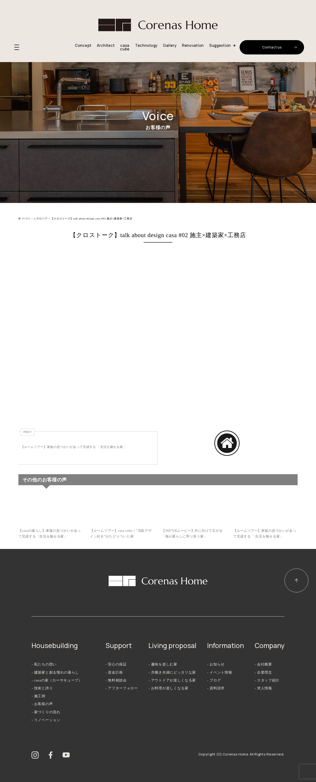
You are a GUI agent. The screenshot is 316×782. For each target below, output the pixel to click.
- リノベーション (46, 720)
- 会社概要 (263, 664)
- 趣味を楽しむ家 (162, 664)
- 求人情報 (263, 688)
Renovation (193, 45)
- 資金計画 (114, 672)
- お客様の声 (42, 704)
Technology (146, 45)
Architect (106, 45)
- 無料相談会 (116, 680)
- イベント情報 (219, 672)
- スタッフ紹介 (267, 680)
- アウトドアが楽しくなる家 (172, 680)
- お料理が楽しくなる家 (168, 688)
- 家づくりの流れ (46, 712)
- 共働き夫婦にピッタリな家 (172, 672)
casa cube (125, 47)
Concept (83, 45)
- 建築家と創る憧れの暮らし (55, 672)
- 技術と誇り (42, 688)
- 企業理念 (263, 672)
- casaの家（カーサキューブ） (57, 680)
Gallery (170, 45)
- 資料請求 (216, 688)
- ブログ (214, 680)
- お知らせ (216, 664)
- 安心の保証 (116, 664)
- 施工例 (38, 696)
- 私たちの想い (44, 664)
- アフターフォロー (121, 688)
